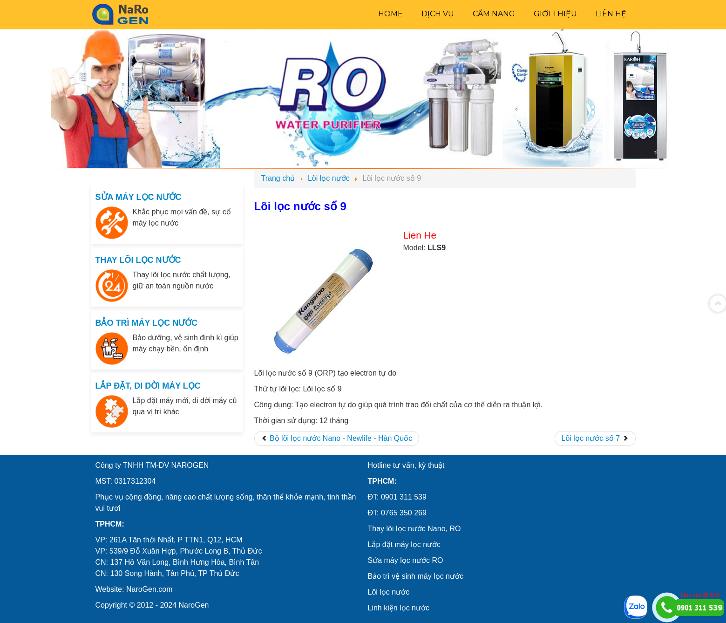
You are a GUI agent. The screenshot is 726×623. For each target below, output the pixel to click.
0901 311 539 (404, 497)
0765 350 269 (404, 513)
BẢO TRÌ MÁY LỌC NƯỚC (146, 323)
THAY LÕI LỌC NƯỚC (138, 260)
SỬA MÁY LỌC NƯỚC (138, 197)
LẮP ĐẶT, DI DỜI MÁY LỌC (148, 385)
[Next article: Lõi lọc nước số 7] (595, 438)
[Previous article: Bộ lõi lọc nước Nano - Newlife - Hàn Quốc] (337, 438)
